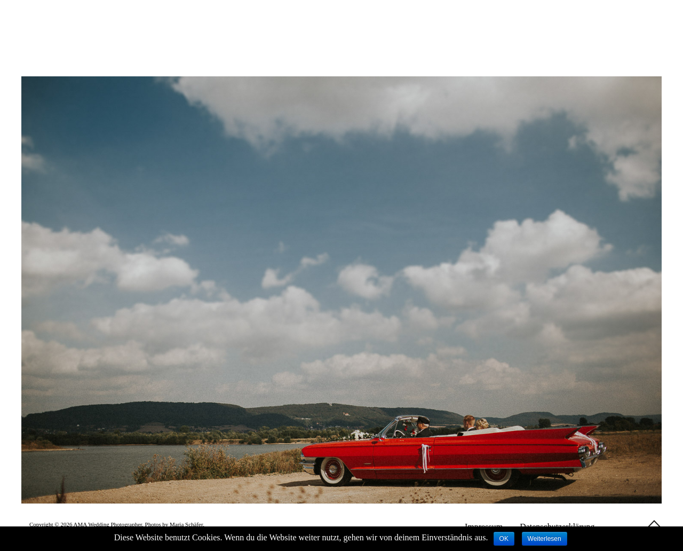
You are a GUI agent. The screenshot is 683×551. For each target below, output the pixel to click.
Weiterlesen (544, 538)
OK (504, 538)
